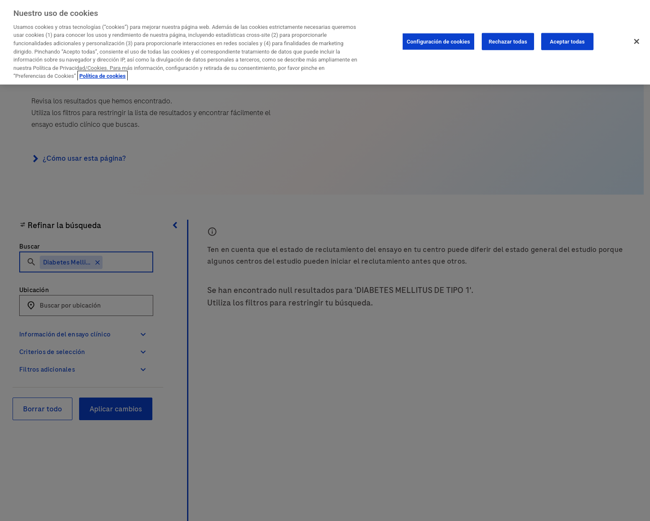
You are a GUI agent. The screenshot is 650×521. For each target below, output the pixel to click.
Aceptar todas (567, 41)
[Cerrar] (636, 41)
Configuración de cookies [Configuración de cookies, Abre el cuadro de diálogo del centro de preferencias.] (438, 41)
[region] (325, 42)
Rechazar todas (507, 41)
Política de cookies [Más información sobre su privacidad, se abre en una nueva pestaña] (103, 76)
